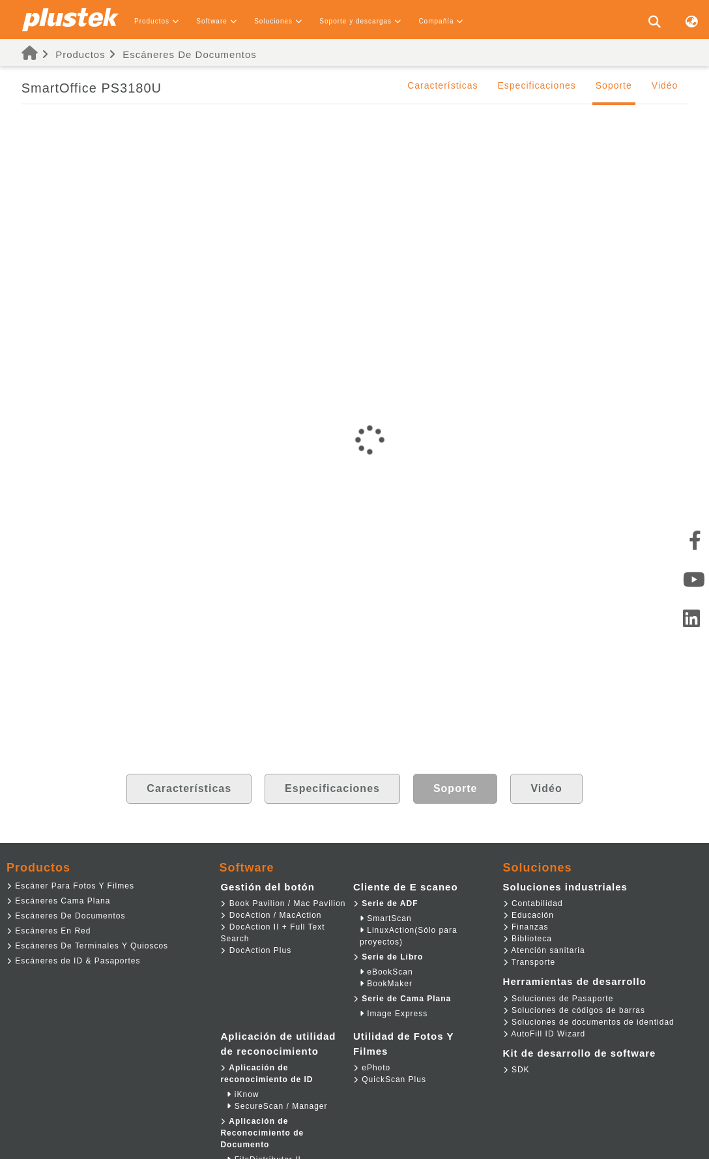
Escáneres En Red (49, 930)
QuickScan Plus (389, 1079)
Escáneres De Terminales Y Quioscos (87, 945)
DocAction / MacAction (270, 915)
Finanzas (526, 927)
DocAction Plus (255, 950)
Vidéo (665, 85)
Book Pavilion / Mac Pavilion (282, 903)
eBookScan (386, 971)
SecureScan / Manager (277, 1106)
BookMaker (386, 983)
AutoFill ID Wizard (544, 1033)
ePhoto (371, 1067)
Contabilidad (533, 903)
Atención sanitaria (544, 950)
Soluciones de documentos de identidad (588, 1022)
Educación (528, 915)
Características (442, 85)
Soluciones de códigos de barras (574, 1010)
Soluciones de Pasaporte (558, 998)
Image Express (393, 1013)
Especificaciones (536, 85)
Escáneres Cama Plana (58, 900)
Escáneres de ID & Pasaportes (73, 960)
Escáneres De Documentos (190, 54)
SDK (516, 1069)
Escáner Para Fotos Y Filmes (70, 885)
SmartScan (386, 918)
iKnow (243, 1094)
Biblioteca (527, 938)
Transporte (529, 962)
